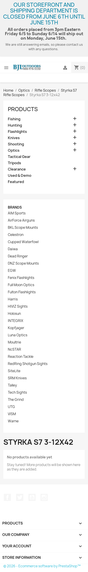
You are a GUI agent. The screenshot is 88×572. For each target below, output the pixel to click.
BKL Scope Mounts (23, 227)
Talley (12, 385)
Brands (15, 207)
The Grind (16, 399)
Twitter (19, 497)
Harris (13, 299)
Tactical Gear (19, 156)
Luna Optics (17, 335)
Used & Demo (19, 175)
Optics (13, 150)
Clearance (17, 169)
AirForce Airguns (21, 220)
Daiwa (13, 249)
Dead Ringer (18, 256)
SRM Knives (17, 378)
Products (23, 109)
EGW (12, 270)
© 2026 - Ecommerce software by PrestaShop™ (42, 566)
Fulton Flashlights (22, 292)
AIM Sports (17, 213)
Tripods (14, 163)
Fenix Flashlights (21, 278)
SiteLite (14, 371)
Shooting (16, 144)
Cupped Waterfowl (23, 242)
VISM (12, 414)
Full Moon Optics (21, 285)
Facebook (7, 497)
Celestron (16, 235)
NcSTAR (14, 349)
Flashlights (17, 131)
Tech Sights (17, 392)
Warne (13, 421)
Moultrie (14, 342)
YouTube (32, 497)
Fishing (14, 119)
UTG (11, 407)
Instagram (44, 497)
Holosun (14, 313)
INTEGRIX (15, 321)
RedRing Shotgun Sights (27, 364)
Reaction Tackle (20, 356)
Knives (14, 138)
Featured (16, 181)
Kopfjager (16, 328)
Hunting (15, 125)
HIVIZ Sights (18, 306)
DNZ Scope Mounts (23, 263)
